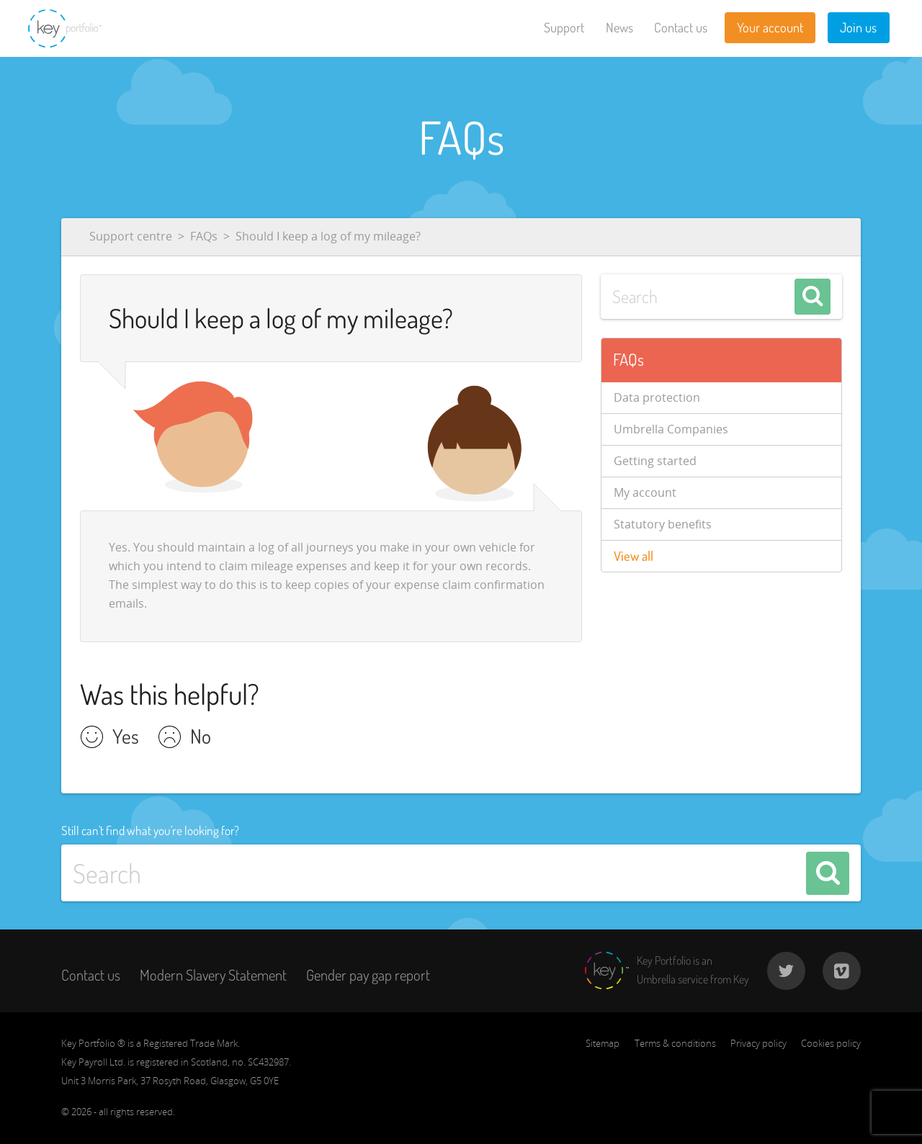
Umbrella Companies (671, 429)
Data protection (657, 397)
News (619, 27)
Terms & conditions (675, 1043)
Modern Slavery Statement (213, 974)
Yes (125, 738)
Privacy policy (758, 1043)
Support (564, 27)
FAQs (204, 236)
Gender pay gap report (368, 974)
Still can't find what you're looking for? (150, 830)
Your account (770, 27)
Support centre (130, 236)
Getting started (655, 461)
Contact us (680, 27)
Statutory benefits (663, 524)
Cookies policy (831, 1043)
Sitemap (602, 1043)
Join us (858, 27)
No (200, 738)
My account (645, 492)
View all (633, 555)
